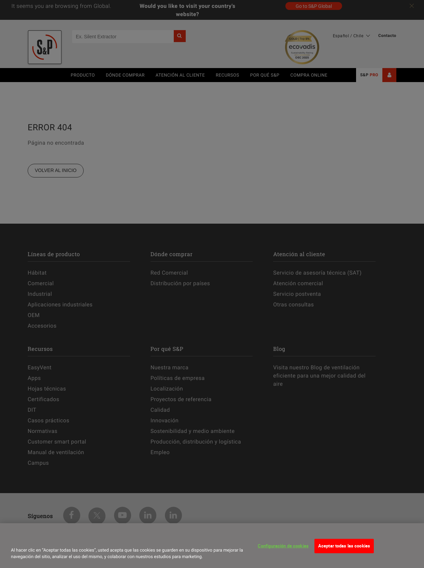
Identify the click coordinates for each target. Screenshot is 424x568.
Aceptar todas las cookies (344, 550)
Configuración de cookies (283, 550)
